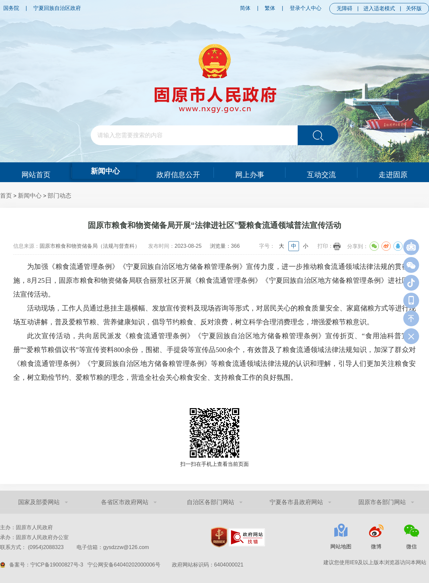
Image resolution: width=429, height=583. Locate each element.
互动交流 (321, 172)
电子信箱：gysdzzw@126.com (113, 547)
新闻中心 (104, 170)
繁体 (270, 8)
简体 (245, 8)
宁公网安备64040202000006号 (123, 564)
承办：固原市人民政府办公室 (34, 537)
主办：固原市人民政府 (26, 527)
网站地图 (340, 546)
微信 (411, 546)
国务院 (11, 8)
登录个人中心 (305, 8)
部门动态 (59, 195)
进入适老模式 (379, 8)
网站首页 (35, 172)
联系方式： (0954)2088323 (74, 547)
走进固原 (393, 172)
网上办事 (249, 172)
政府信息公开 (178, 172)
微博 (376, 546)
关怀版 (414, 8)
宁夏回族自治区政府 (57, 8)
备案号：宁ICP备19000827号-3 (46, 564)
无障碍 (344, 8)
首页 (6, 195)
